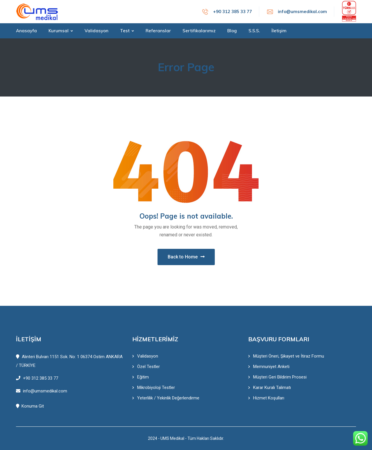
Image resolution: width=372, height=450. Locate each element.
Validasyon (147, 356)
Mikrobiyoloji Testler (156, 387)
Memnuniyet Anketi (271, 366)
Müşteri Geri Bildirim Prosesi (280, 377)
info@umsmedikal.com (302, 11)
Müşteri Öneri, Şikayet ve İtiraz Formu (288, 356)
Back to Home (186, 257)
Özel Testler (148, 366)
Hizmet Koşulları (268, 398)
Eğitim (143, 377)
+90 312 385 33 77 (232, 11)
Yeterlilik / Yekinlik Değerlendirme (168, 398)
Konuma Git (30, 406)
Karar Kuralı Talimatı (272, 387)
